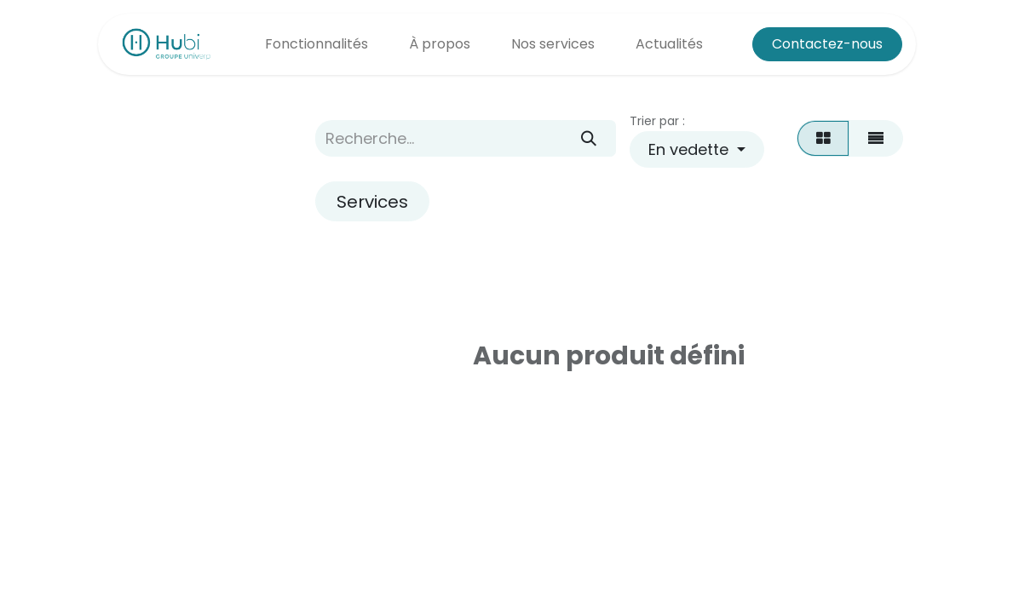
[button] (697, 149)
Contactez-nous (827, 44)
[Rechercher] (588, 138)
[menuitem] (317, 44)
